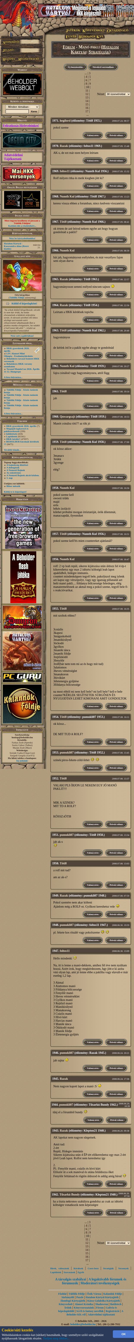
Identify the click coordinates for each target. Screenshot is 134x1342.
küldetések (11, 433)
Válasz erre (92, 135)
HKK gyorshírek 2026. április (21, 426)
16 (86, 108)
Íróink (68, 1307)
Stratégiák (98, 51)
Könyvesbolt (66, 1304)
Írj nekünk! (22, 760)
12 (86, 94)
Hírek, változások (59, 1268)
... (86, 73)
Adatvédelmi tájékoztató (101, 1314)
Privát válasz (116, 135)
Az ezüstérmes (13, 472)
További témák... (12, 449)
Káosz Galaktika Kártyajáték (103, 1300)
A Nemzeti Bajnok (15, 470)
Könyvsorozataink (84, 1307)
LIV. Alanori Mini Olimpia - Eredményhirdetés (18, 354)
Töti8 (63, 221)
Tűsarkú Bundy (69, 1194)
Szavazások (69, 1272)
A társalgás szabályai (70, 1279)
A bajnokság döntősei (17, 465)
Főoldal (62, 1293)
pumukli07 (67, 752)
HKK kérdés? (13, 439)
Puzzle (79, 1297)
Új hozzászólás (75, 67)
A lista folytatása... (13, 377)
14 (86, 101)
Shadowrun (101, 1304)
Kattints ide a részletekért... (22, 225)
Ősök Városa (94, 1293)
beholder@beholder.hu (83, 1324)
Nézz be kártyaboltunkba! (22, 238)
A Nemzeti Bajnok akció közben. (22, 475)
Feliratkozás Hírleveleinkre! (21, 125)
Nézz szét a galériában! (22, 335)
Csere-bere (93, 1268)
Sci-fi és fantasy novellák (90, 1311)
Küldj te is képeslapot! (15, 491)
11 (86, 90)
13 (86, 97)
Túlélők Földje (16, 297)
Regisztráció (112, 1311)
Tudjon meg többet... (56, 1338)
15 (86, 104)
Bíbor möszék (13, 486)
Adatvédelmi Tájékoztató (13, 157)
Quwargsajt (67, 416)
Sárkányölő (67, 1297)
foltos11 (65, 171)
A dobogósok (12, 467)
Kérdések (78, 1268)
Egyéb (81, 1272)
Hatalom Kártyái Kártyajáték (102, 1297)
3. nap (9, 478)
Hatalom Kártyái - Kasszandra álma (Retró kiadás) (16, 246)
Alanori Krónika (84, 1304)
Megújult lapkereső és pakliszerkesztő (16, 429)
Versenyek (123, 1268)
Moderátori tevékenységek (100, 1283)
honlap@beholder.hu (22, 737)
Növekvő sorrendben (103, 67)
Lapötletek (11, 436)
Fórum (69, 47)
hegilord (65, 120)
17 (86, 111)
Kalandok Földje (112, 1293)
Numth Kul (67, 196)
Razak (64, 146)
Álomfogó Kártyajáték (72, 1300)
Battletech (115, 1304)
